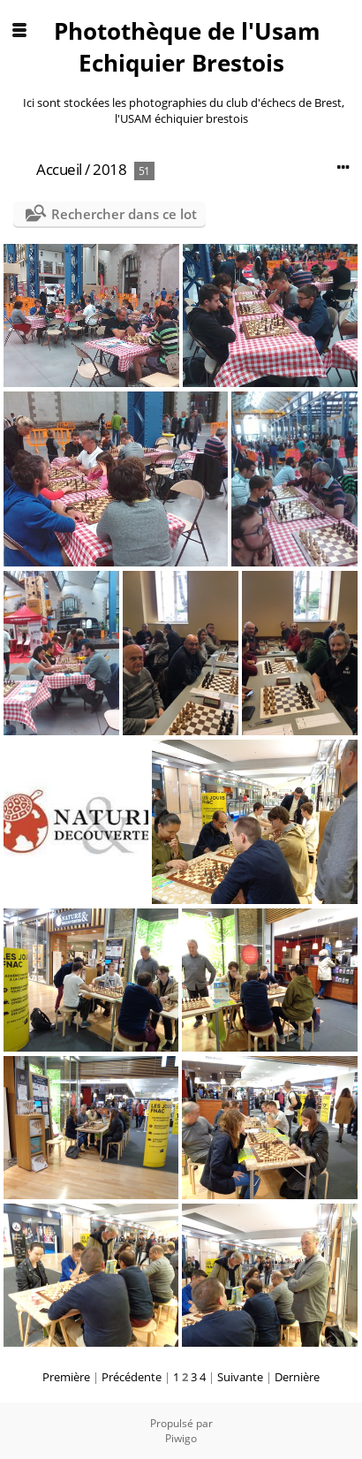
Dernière (297, 1377)
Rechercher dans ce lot (124, 214)
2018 (109, 169)
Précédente (132, 1377)
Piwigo (181, 1438)
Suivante (240, 1377)
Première (66, 1377)
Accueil (59, 169)
